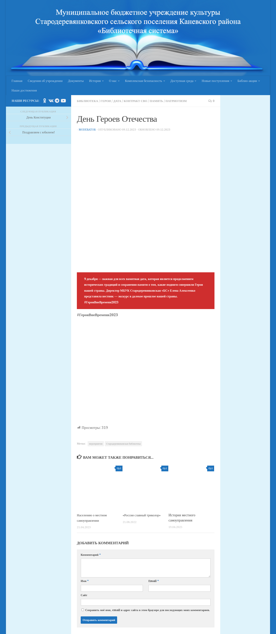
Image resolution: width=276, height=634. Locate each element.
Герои (108, 101)
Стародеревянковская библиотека (123, 443)
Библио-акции (247, 81)
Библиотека (88, 101)
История (95, 81)
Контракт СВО (140, 101)
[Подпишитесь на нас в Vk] (50, 100)
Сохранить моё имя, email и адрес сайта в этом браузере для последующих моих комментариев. (147, 609)
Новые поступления (215, 81)
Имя (85, 580)
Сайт (84, 594)
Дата (120, 101)
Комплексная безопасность (143, 81)
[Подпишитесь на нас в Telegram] (57, 100)
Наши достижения (24, 90)
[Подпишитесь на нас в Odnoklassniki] (44, 100)
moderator (87, 129)
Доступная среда (181, 81)
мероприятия (95, 443)
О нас (113, 81)
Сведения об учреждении (45, 81)
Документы (76, 81)
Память (163, 101)
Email (153, 580)
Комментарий (91, 554)
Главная (17, 81)
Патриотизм (184, 101)
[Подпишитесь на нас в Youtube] (63, 100)
